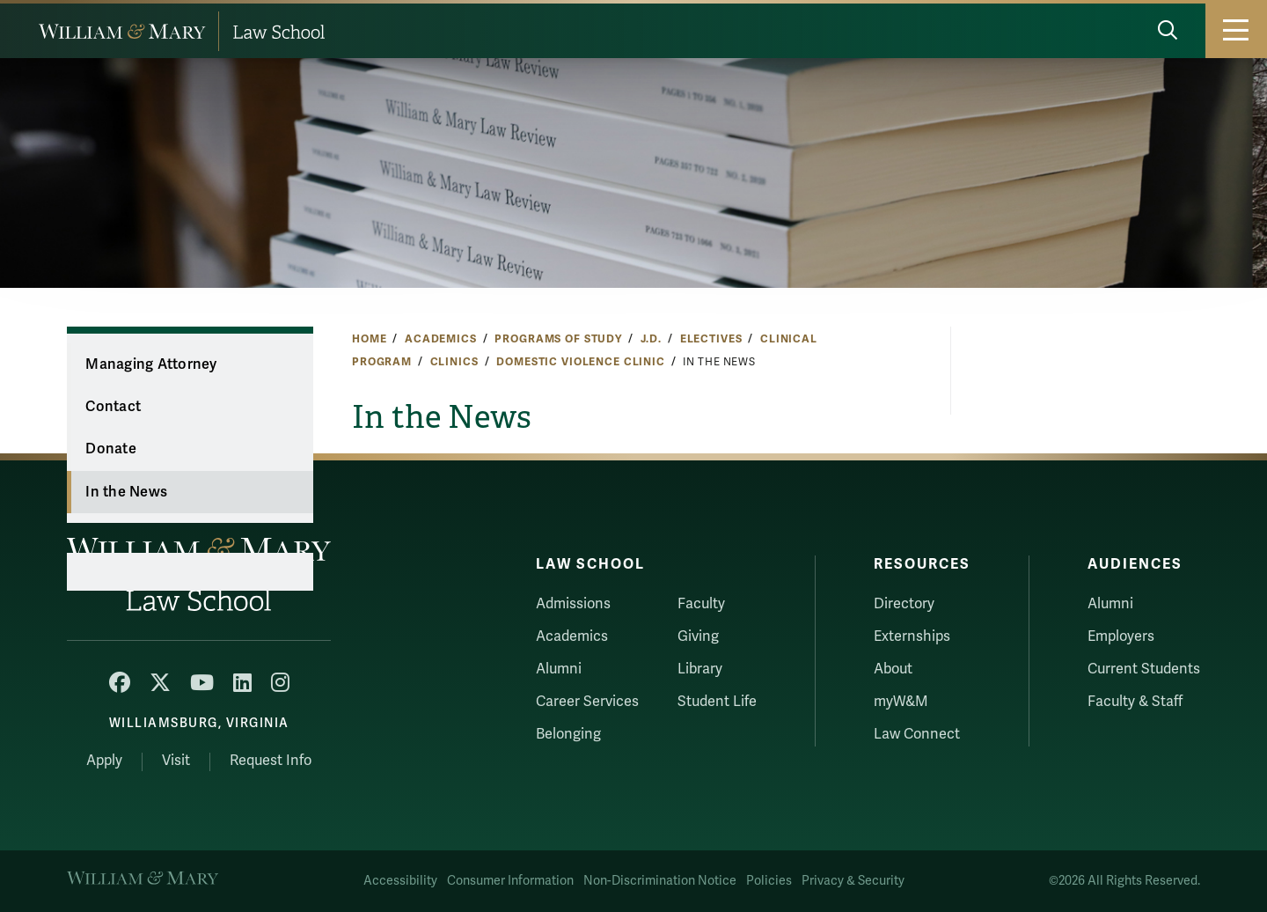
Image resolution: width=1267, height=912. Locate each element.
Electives (711, 339)
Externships (912, 636)
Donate (110, 449)
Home (369, 339)
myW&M (901, 701)
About (893, 669)
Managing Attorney (150, 364)
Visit (176, 760)
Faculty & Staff (1135, 701)
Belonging (568, 734)
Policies (769, 880)
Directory (904, 604)
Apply (104, 760)
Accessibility (400, 880)
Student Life (717, 701)
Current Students (1144, 669)
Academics (441, 339)
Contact (113, 407)
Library (699, 669)
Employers (1121, 636)
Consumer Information (510, 880)
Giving (698, 636)
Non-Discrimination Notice (659, 880)
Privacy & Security (853, 880)
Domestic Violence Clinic (580, 362)
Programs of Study (558, 339)
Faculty (701, 604)
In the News (126, 492)
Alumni (559, 669)
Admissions (573, 604)
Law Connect (917, 734)
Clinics (454, 362)
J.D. (651, 339)
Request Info (270, 760)
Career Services (587, 701)
